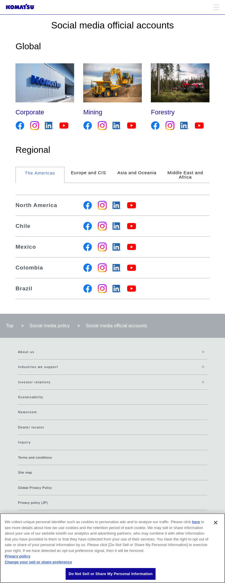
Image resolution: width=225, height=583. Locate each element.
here (196, 522)
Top (9, 325)
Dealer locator (31, 427)
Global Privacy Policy (35, 487)
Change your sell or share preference (38, 562)
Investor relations (34, 382)
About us (26, 352)
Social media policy (50, 325)
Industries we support (38, 367)
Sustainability (30, 397)
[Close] (215, 522)
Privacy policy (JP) (33, 502)
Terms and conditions (35, 457)
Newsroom (27, 412)
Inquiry (24, 442)
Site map (25, 472)
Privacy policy (17, 556)
